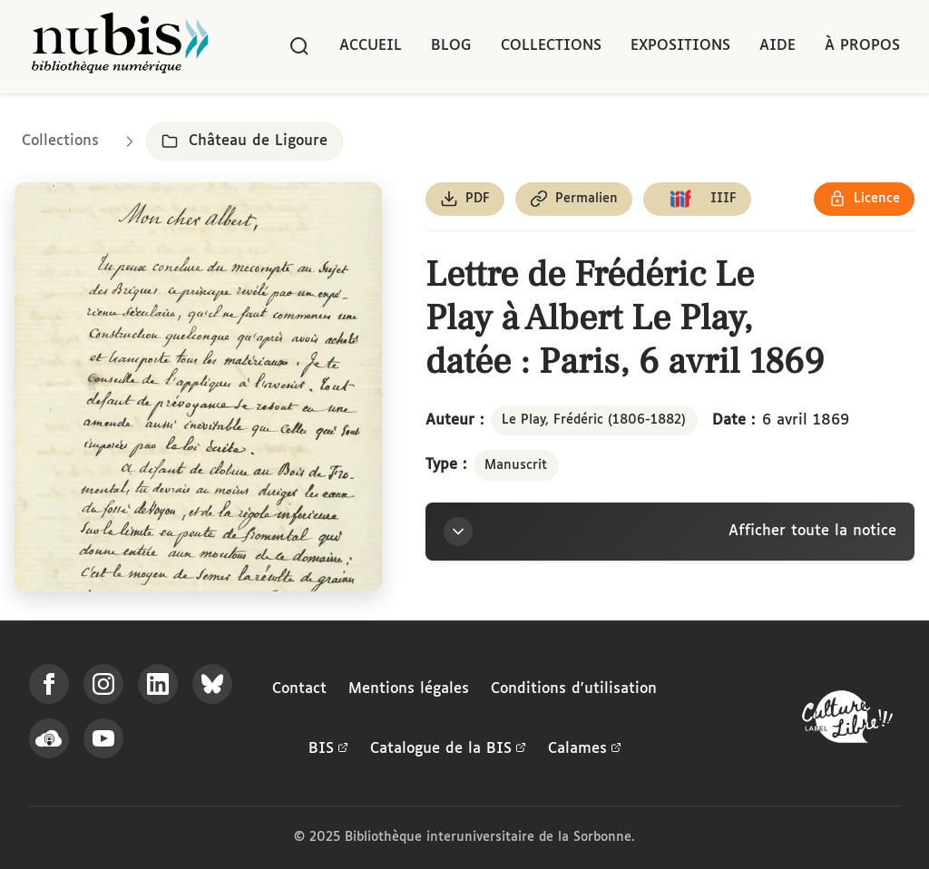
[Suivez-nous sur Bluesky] (212, 684)
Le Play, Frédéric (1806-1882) (594, 420)
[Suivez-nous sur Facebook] (49, 684)
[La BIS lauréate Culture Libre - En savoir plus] (847, 720)
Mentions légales (408, 689)
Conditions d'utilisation (574, 689)
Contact (299, 689)
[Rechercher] (299, 46)
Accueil (370, 46)
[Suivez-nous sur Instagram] (103, 684)
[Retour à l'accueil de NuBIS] (119, 47)
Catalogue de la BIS (448, 749)
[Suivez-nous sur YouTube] (103, 738)
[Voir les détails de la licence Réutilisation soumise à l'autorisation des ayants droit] (864, 199)
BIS (328, 749)
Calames (584, 749)
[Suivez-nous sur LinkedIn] (158, 684)
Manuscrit (515, 465)
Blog (451, 46)
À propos (862, 46)
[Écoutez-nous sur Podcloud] (49, 738)
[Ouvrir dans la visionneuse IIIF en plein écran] (198, 386)
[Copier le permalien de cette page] (573, 199)
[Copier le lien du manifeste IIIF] (697, 199)
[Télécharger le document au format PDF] (464, 199)
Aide (777, 46)
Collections (551, 46)
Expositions (680, 46)
